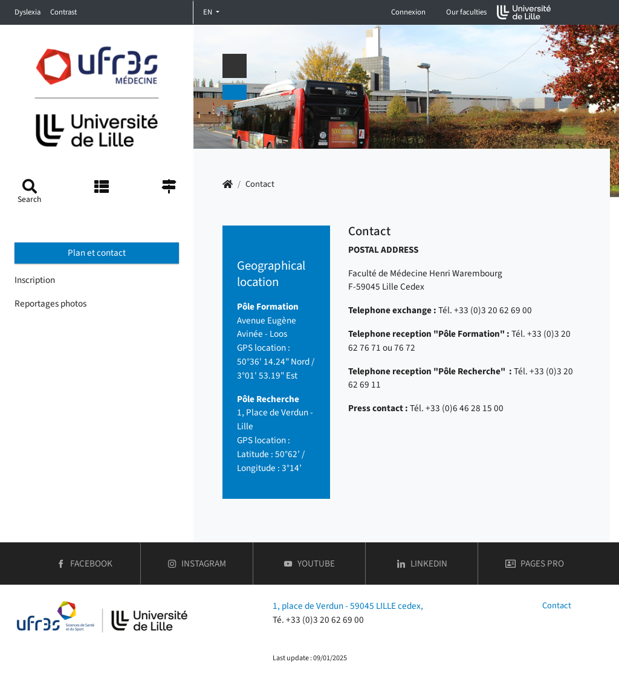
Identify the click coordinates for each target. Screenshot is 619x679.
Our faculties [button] (466, 12)
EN (208, 12)
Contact (556, 605)
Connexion (408, 12)
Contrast (63, 12)
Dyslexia (28, 12)
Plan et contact (97, 252)
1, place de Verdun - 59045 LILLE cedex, (348, 605)
